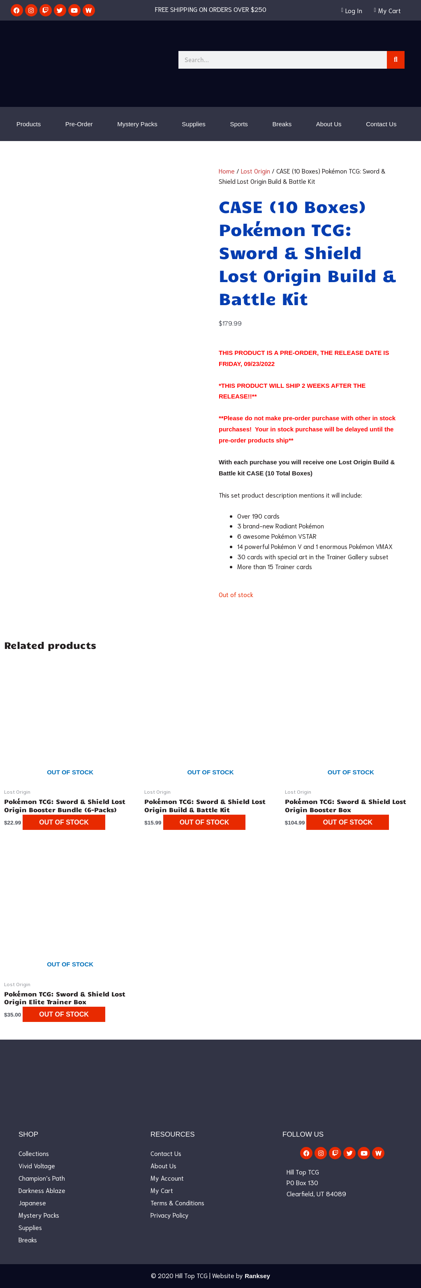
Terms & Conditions (177, 1202)
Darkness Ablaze (42, 1190)
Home (227, 171)
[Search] (396, 60)
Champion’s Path (42, 1178)
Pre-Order (79, 123)
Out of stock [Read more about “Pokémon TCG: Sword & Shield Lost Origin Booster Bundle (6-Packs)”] (64, 822)
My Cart (161, 1190)
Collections (34, 1153)
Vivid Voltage (37, 1165)
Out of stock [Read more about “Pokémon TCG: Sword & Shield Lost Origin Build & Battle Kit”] (204, 822)
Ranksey (257, 1275)
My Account (167, 1178)
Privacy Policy (169, 1215)
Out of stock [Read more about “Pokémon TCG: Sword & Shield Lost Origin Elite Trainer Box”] (64, 1014)
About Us (329, 123)
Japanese (32, 1202)
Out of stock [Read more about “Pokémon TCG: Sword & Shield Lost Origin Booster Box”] (347, 822)
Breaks (282, 123)
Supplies (194, 123)
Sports (239, 123)
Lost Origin (255, 171)
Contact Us (381, 123)
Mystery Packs (137, 123)
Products (28, 123)
